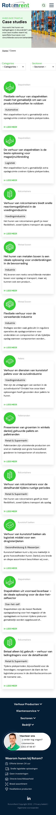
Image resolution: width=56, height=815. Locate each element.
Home (5, 50)
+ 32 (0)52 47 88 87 (25, 746)
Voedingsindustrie (15, 216)
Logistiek (10, 163)
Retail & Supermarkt (16, 440)
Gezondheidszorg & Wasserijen (22, 547)
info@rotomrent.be (25, 743)
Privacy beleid (40, 804)
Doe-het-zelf (12, 604)
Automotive (11, 109)
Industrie (10, 269)
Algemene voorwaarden (28, 807)
